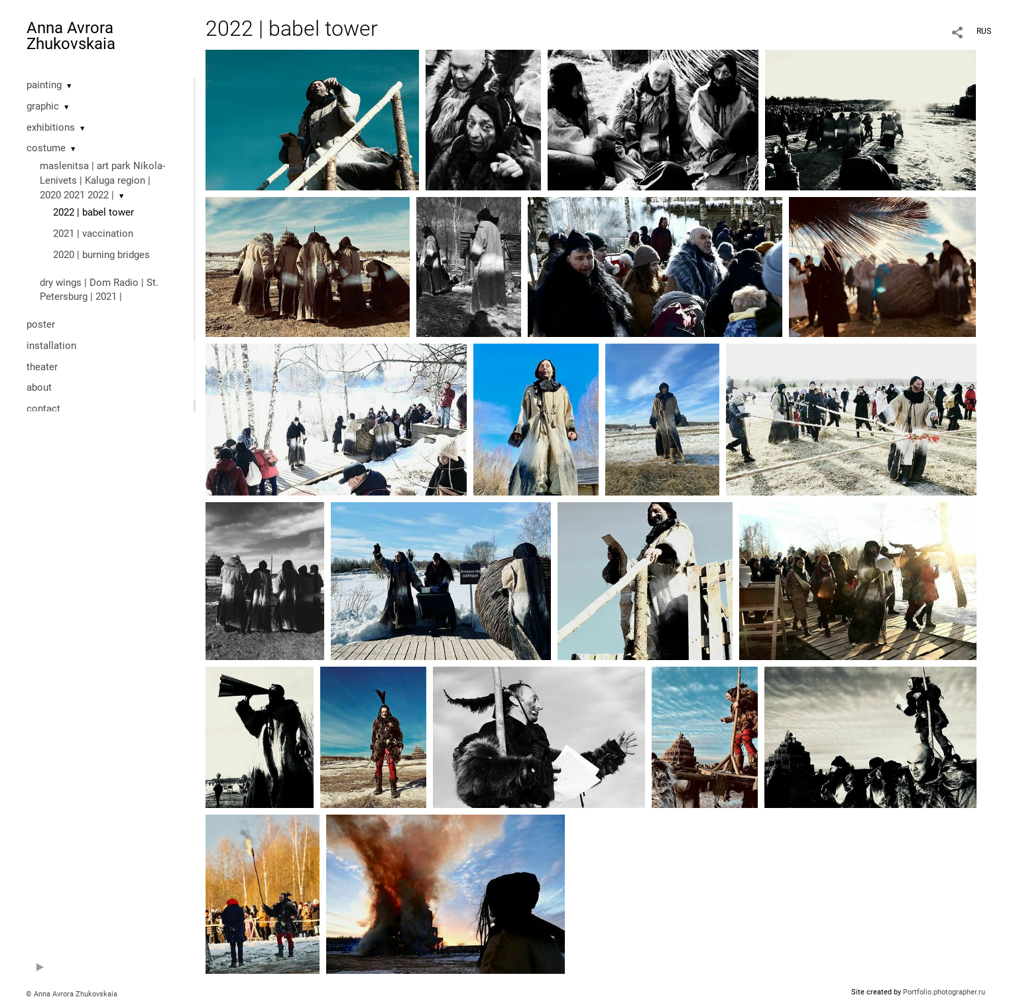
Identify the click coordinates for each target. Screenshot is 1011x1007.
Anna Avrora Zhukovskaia (71, 36)
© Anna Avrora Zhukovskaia (71, 994)
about (39, 387)
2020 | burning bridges (101, 255)
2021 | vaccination (93, 233)
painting (44, 85)
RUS (984, 31)
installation (51, 346)
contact (43, 409)
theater (42, 367)
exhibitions (51, 127)
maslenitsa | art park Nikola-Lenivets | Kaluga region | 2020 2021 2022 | (102, 180)
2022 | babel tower (93, 212)
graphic (43, 106)
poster (41, 324)
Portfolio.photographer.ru (944, 992)
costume (46, 148)
